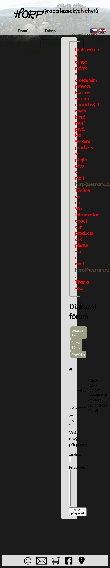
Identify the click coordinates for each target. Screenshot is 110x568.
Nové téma (76, 345)
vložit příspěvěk (78, 511)
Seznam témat (78, 332)
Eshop (50, 31)
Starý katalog (30, 52)
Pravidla (78, 354)
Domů (23, 31)
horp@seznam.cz (92, 184)
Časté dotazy (84, 35)
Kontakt (25, 43)
